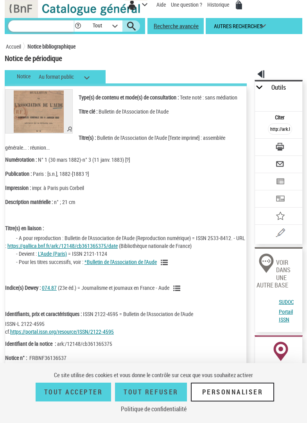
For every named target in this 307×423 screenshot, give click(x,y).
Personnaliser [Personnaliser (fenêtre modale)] (232, 392)
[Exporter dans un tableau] (280, 182)
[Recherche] (41, 26)
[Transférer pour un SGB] (280, 199)
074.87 (49, 287)
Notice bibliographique (51, 46)
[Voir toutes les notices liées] (165, 262)
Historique (218, 4)
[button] (78, 26)
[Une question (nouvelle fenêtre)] (280, 234)
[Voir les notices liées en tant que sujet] (178, 288)
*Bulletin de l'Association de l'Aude (120, 262)
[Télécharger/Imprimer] (280, 148)
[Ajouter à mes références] (280, 216)
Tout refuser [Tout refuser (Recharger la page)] (151, 392)
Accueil (13, 46)
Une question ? (186, 4)
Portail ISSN (286, 315)
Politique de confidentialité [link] (154, 409)
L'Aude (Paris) (52, 253)
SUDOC (286, 302)
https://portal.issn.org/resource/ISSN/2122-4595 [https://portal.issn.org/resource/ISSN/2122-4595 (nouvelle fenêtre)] (62, 331)
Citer (280, 117)
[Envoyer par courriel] (280, 165)
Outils (278, 87)
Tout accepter (73, 392)
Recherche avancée (176, 26)
